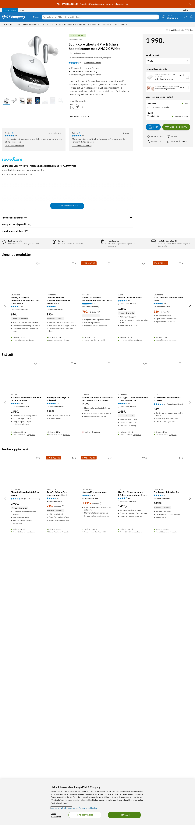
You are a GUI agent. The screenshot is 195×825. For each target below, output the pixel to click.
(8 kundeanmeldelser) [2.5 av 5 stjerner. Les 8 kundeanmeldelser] (32, 773)
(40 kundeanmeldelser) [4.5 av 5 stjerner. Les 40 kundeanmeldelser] (162, 581)
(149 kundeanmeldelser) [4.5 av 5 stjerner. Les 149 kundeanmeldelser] (127, 681)
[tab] (10, 10)
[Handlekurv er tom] (191, 16)
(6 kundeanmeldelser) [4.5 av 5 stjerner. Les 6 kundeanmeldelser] (175, 679)
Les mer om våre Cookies (61, 808)
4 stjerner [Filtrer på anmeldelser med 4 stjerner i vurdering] (45, 256)
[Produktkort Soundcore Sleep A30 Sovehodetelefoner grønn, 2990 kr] (26, 745)
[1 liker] (38, 538)
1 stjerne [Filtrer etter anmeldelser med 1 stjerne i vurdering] (45, 268)
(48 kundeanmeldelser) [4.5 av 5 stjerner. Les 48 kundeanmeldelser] (90, 581)
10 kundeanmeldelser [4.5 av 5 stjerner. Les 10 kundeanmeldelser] (92, 63)
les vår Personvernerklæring (85, 808)
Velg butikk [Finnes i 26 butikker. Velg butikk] (138, 615)
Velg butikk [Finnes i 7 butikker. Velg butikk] (30, 615)
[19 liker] (73, 638)
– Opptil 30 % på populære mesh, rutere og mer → (94, 3)
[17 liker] (109, 732)
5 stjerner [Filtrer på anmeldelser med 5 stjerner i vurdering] (45, 251)
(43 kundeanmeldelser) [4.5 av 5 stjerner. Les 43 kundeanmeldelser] (55, 776)
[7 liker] (110, 538)
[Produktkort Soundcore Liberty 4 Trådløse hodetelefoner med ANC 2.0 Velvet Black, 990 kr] (62, 550)
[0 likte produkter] (185, 16)
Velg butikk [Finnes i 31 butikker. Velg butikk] (31, 709)
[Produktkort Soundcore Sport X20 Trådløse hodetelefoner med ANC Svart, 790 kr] (97, 550)
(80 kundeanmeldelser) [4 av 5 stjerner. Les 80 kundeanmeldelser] (90, 773)
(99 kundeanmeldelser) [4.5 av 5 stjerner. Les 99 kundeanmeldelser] (162, 773)
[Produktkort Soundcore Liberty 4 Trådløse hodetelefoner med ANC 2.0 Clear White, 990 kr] (26, 550)
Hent (153, 127)
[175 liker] (37, 638)
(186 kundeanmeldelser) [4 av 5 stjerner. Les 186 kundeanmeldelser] (127, 776)
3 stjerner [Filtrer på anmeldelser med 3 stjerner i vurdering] (45, 260)
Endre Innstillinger (56, 815)
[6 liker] (74, 732)
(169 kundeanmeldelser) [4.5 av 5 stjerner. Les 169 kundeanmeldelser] (127, 578)
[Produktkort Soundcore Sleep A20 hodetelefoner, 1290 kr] (97, 745)
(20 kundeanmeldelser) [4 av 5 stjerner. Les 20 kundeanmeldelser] (19, 584)
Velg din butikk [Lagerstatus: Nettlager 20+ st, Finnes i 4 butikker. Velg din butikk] (153, 116)
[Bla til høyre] (190, 580)
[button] (6, 101)
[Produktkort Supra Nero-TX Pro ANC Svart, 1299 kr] (133, 550)
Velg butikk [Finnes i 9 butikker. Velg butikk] (172, 615)
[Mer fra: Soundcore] (12, 160)
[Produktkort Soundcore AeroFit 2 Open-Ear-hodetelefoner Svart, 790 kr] (62, 745)
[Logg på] (170, 16)
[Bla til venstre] (5, 580)
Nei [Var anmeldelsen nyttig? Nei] (128, 359)
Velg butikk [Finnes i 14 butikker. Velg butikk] (66, 615)
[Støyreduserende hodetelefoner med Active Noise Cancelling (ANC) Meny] (88, 24)
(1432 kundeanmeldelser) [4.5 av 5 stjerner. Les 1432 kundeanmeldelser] (20, 681)
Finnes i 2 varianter (166, 79)
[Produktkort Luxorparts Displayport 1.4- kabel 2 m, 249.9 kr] (169, 745)
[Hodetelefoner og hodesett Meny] (43, 24)
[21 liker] (144, 538)
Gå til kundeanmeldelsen (14, 145)
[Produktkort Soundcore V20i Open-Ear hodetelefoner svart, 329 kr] (169, 550)
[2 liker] (110, 638)
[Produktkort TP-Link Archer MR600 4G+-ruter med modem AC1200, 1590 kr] (26, 650)
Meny (34, 17)
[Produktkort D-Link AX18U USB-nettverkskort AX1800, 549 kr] (169, 650)
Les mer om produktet (79, 116)
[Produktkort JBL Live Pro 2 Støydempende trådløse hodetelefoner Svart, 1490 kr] (133, 745)
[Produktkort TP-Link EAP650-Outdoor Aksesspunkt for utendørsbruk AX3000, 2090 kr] (97, 650)
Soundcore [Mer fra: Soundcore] (80, 53)
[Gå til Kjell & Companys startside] (14, 17)
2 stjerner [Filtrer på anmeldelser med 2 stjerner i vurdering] (45, 264)
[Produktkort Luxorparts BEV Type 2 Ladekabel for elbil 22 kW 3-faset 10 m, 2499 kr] (133, 650)
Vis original (55, 458)
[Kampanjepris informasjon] (99, 586)
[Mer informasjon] (81, 106)
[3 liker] (38, 732)
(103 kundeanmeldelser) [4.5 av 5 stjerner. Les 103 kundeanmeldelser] (55, 681)
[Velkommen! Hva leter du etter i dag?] (102, 17)
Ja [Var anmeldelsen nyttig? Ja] (123, 359)
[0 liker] (189, 30)
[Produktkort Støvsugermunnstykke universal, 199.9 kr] (62, 650)
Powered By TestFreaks (121, 502)
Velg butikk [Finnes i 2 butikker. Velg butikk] (101, 615)
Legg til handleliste (175, 30)
